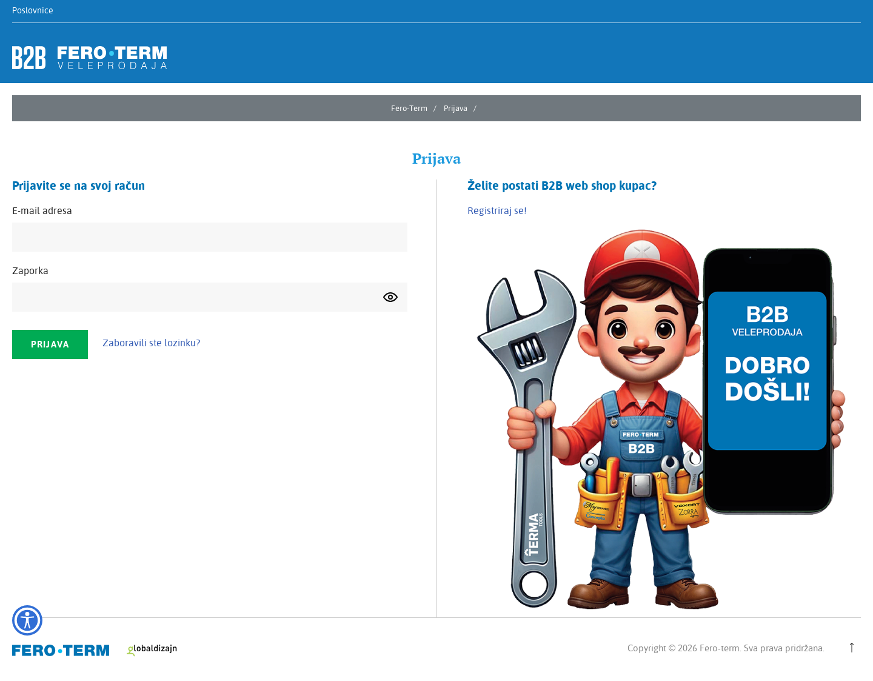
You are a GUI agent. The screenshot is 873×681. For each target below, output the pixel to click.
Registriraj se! (497, 210)
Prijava (455, 108)
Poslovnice (32, 10)
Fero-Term (409, 108)
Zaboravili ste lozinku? (151, 343)
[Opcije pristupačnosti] (27, 620)
